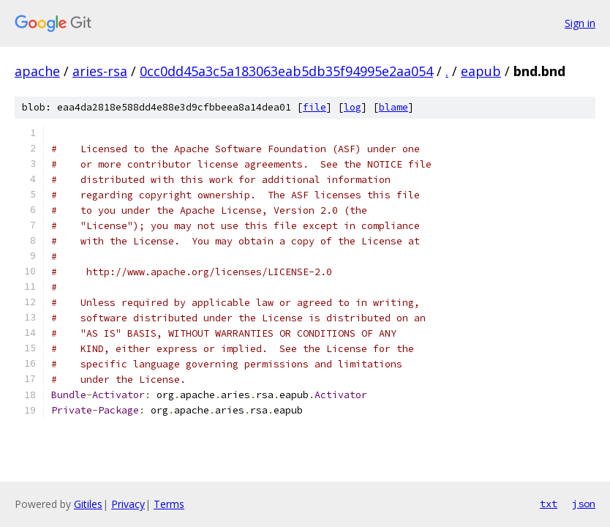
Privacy (128, 504)
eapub (481, 71)
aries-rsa (99, 71)
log (352, 107)
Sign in (580, 23)
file (314, 107)
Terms (169, 504)
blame (393, 107)
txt (548, 503)
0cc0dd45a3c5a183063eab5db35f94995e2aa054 (286, 71)
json (583, 503)
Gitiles (88, 504)
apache (37, 71)
